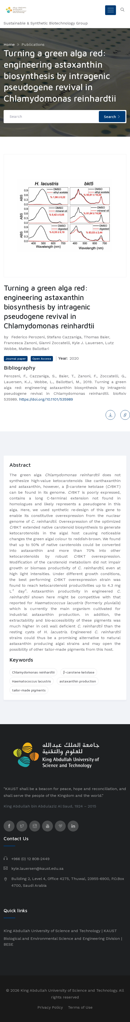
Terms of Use (80, 1007)
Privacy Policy (50, 1007)
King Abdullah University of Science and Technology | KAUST (60, 930)
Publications (33, 44)
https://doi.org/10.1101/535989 (46, 399)
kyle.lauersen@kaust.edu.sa (37, 868)
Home (9, 44)
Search (112, 116)
